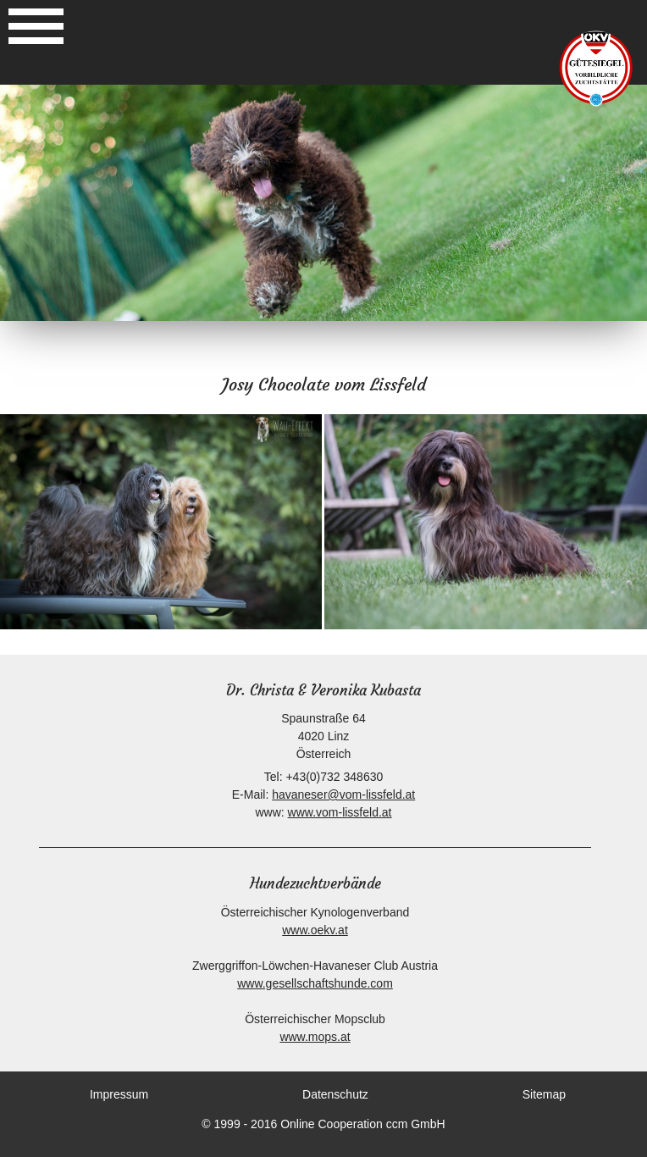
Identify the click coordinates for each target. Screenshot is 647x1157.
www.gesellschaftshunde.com (315, 983)
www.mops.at (314, 1037)
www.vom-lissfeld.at (340, 812)
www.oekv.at (315, 930)
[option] (323, 203)
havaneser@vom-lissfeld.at (343, 794)
